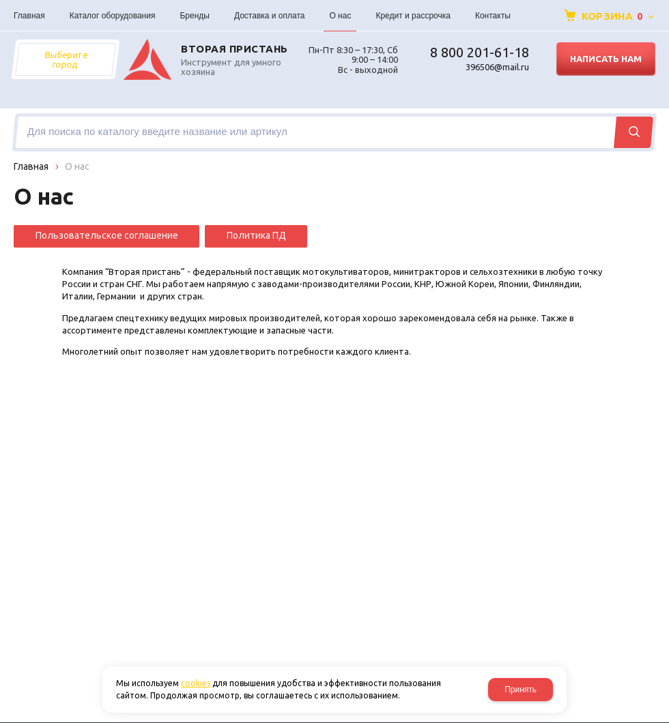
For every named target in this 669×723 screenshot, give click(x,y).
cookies (195, 683)
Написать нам (606, 58)
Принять (520, 689)
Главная (31, 166)
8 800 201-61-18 (479, 52)
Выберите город (66, 59)
